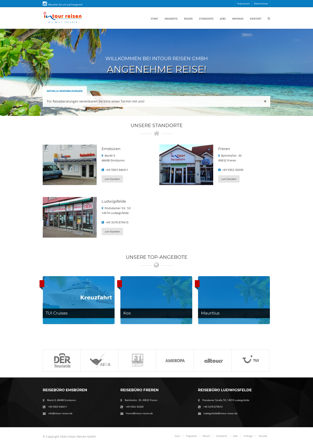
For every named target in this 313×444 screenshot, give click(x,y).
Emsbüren (111, 149)
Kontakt (255, 18)
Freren (224, 149)
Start (154, 18)
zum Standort (112, 179)
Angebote (171, 18)
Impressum (243, 3)
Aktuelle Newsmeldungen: (65, 91)
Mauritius (210, 313)
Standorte (206, 18)
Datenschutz (261, 3)
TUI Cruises (57, 313)
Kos (127, 313)
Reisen (188, 18)
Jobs (223, 18)
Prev (7, 72)
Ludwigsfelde (114, 201)
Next (306, 72)
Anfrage (238, 18)
